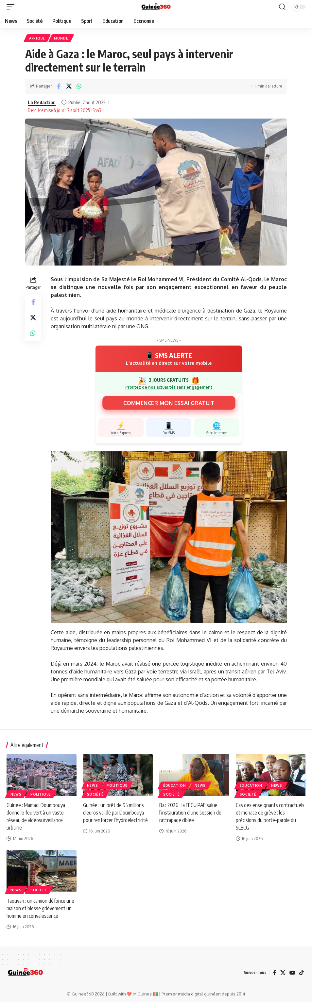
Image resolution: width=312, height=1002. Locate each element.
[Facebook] (274, 973)
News (16, 794)
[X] (283, 973)
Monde (61, 38)
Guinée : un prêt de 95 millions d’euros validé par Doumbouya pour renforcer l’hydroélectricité (115, 812)
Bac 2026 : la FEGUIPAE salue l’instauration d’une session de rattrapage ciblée (190, 812)
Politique (40, 794)
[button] (12, 6)
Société (95, 794)
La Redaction (42, 102)
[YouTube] (292, 973)
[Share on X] (68, 86)
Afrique (37, 38)
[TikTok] (301, 973)
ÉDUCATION (174, 785)
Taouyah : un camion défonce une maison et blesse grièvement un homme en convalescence (40, 908)
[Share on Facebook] (58, 86)
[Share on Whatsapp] (78, 86)
